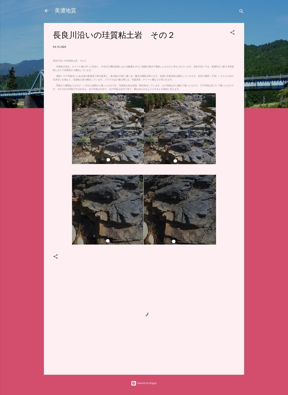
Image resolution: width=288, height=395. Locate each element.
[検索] (241, 12)
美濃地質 (65, 10)
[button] (232, 33)
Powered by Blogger (144, 383)
